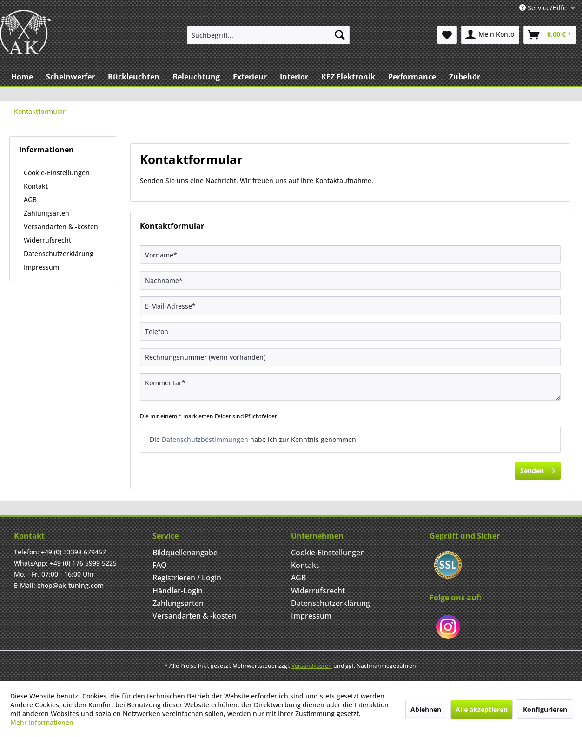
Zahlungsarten (46, 213)
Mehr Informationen (41, 722)
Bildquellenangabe (185, 552)
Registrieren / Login (186, 577)
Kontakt (36, 186)
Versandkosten (311, 666)
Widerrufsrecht (47, 240)
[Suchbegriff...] (268, 35)
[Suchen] (340, 35)
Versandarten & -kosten (61, 226)
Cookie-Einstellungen (57, 172)
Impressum (41, 267)
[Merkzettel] (447, 35)
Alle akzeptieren (482, 709)
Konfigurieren (545, 709)
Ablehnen (425, 709)
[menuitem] (268, 35)
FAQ (159, 565)
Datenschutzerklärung (58, 253)
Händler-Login (177, 591)
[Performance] (412, 77)
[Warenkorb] (549, 35)
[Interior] (294, 77)
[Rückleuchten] (133, 77)
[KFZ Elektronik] (348, 77)
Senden (537, 469)
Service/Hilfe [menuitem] (544, 7)
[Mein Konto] (490, 35)
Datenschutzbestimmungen (205, 439)
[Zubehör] (465, 77)
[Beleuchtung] (196, 77)
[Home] (22, 77)
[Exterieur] (249, 77)
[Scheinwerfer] (70, 77)
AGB (30, 199)
